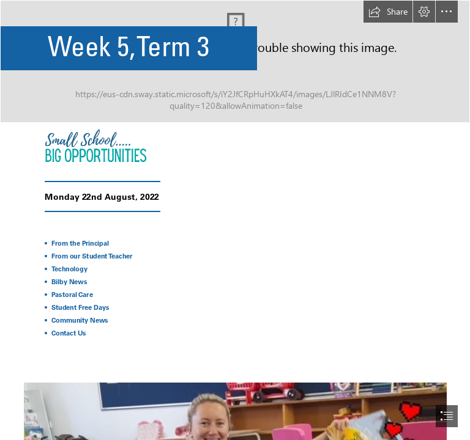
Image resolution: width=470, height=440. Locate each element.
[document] (235, 220)
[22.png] (115, 145)
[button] (388, 12)
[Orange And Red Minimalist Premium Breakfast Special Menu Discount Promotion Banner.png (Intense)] (235, 61)
